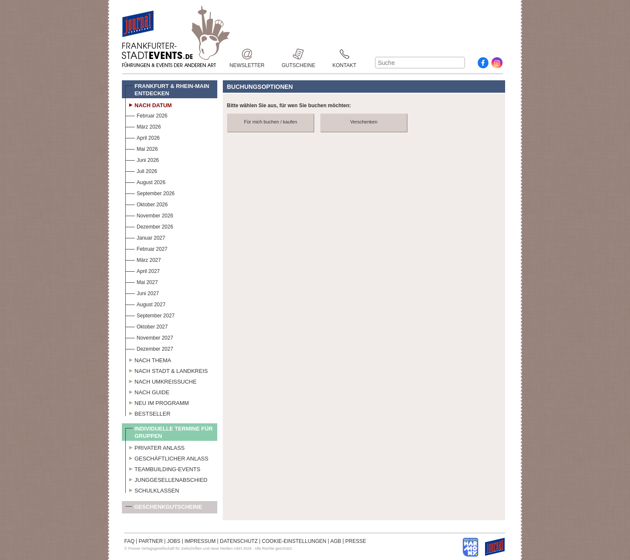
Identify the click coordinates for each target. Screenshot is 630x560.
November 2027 (149, 337)
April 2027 (142, 270)
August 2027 (145, 303)
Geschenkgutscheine (163, 508)
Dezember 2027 (149, 348)
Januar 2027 (145, 237)
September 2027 (150, 315)
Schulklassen (152, 489)
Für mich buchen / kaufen (270, 121)
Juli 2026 (141, 170)
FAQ (129, 541)
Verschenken (364, 121)
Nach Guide (147, 391)
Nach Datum (148, 104)
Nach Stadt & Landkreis (166, 370)
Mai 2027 (141, 281)
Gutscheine (299, 54)
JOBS (173, 541)
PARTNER (151, 541)
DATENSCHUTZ (238, 541)
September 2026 (150, 192)
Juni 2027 (142, 292)
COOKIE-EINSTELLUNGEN (294, 541)
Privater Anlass (155, 447)
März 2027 (143, 259)
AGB (335, 541)
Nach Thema (148, 359)
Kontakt (344, 54)
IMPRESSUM (200, 541)
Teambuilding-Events (163, 468)
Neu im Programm (157, 402)
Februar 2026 (146, 115)
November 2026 (149, 215)
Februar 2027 (146, 248)
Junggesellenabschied (166, 479)
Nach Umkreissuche (161, 380)
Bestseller (148, 412)
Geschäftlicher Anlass (167, 457)
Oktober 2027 (146, 326)
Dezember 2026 (149, 226)
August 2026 (145, 181)
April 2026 (142, 137)
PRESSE (355, 541)
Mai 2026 (141, 148)
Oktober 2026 (146, 203)
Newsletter (247, 54)
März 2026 (143, 126)
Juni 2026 (142, 159)
